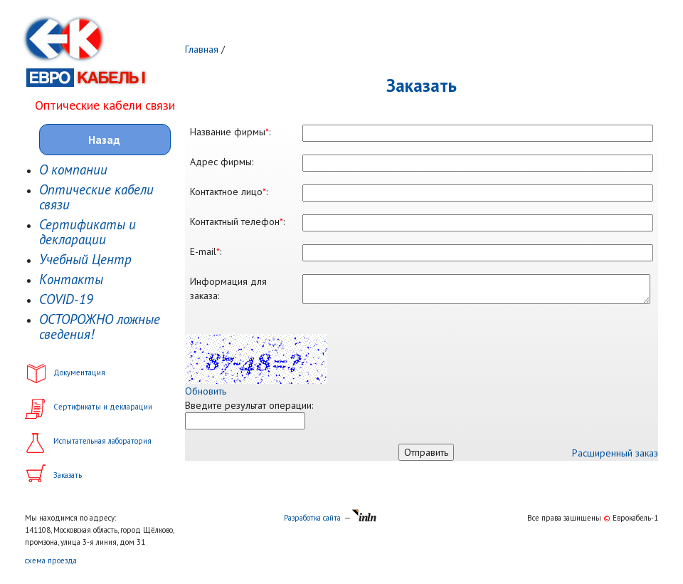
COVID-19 (66, 299)
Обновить (205, 391)
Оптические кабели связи (96, 197)
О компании (73, 169)
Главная (201, 49)
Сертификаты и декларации (87, 232)
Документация (79, 372)
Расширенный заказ (615, 453)
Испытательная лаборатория (102, 441)
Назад (104, 139)
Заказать (67, 475)
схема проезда (51, 560)
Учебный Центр (85, 259)
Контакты (71, 279)
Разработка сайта (312, 518)
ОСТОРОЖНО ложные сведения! (99, 327)
